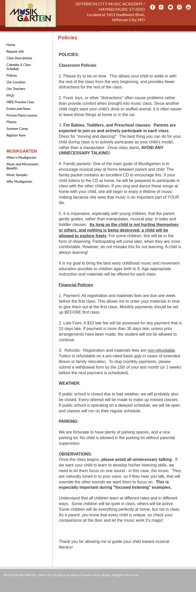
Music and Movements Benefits (22, 166)
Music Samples (16, 175)
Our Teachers (15, 88)
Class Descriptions (19, 58)
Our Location (15, 82)
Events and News (18, 108)
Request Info (15, 51)
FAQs (10, 95)
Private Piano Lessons (21, 115)
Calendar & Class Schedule (18, 66)
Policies (11, 75)
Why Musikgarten (19, 181)
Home (10, 44)
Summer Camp (17, 128)
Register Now (16, 135)
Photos (11, 122)
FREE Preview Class (20, 102)
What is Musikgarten (21, 157)
